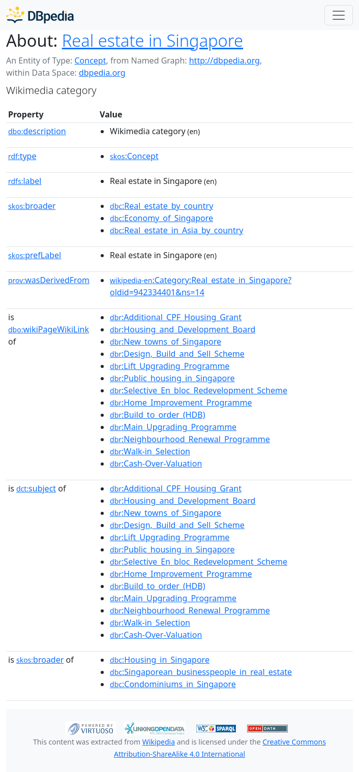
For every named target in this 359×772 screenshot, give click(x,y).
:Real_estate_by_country (161, 205)
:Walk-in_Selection (150, 451)
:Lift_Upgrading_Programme (169, 366)
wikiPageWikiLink (48, 329)
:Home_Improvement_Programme (181, 402)
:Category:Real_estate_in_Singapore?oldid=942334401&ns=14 (200, 286)
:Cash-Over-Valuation (156, 463)
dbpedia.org (102, 72)
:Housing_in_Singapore (160, 659)
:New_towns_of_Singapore (165, 341)
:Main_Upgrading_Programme (173, 427)
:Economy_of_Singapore (161, 218)
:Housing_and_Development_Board (182, 329)
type (22, 156)
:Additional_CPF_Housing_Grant (176, 317)
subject (36, 488)
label (25, 181)
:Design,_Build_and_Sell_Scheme (177, 353)
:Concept (134, 156)
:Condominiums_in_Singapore (173, 684)
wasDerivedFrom (48, 280)
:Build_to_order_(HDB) (157, 414)
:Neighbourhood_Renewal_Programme (190, 439)
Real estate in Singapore (152, 40)
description (37, 131)
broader (31, 205)
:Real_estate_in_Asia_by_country (176, 230)
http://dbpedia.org (224, 60)
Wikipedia (158, 742)
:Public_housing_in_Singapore (172, 378)
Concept (90, 60)
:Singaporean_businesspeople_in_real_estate (201, 671)
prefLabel (34, 255)
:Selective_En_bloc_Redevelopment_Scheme (198, 390)
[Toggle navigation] (338, 15)
